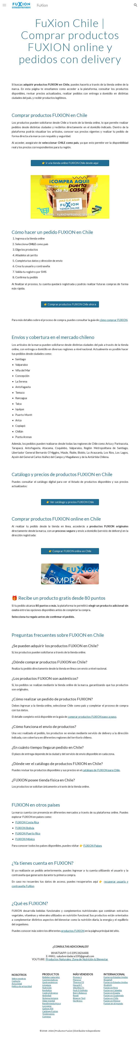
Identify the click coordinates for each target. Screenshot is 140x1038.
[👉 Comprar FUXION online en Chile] (70, 551)
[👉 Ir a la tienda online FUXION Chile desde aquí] (70, 163)
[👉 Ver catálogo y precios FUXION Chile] (70, 502)
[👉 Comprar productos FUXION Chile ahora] (70, 304)
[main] (70, 40)
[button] (4, 5)
